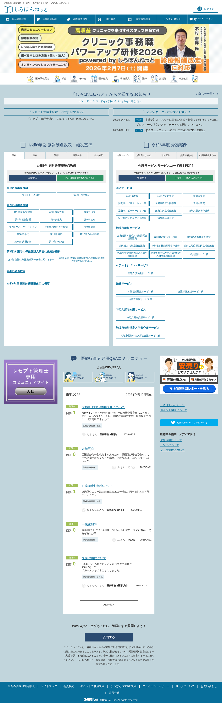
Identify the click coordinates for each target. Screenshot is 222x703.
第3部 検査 (89, 212)
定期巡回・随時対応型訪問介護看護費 (132, 237)
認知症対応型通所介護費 (132, 245)
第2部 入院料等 (81, 195)
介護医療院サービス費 (140, 299)
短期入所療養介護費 (199, 210)
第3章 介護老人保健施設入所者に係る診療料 (33, 251)
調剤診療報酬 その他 (93, 577)
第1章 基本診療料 (17, 188)
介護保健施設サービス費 (190, 291)
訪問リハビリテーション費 (132, 203)
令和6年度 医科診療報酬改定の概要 (28, 283)
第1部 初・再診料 (31, 195)
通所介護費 (199, 203)
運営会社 (114, 692)
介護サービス (123, 155)
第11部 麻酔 (56, 234)
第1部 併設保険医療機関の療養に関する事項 (31, 259)
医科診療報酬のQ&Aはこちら (80, 178)
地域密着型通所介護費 (199, 237)
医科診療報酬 (19, 19)
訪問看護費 (199, 196)
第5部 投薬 (56, 219)
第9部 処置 (89, 227)
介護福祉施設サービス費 (140, 291)
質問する (32, 178)
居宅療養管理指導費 (165, 203)
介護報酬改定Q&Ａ (208, 155)
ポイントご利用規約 (92, 686)
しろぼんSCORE (172, 19)
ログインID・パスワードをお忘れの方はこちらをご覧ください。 (111, 101)
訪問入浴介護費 (166, 196)
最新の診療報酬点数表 (21, 686)
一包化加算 (89, 524)
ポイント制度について (173, 410)
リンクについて (169, 445)
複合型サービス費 (199, 254)
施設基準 (110, 19)
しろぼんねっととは (172, 405)
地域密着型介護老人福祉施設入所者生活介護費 (166, 254)
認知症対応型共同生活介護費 (199, 245)
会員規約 (68, 686)
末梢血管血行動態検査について (103, 407)
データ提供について (172, 450)
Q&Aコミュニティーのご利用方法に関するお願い (175, 130)
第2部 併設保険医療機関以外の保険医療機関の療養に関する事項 (81, 260)
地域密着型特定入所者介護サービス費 (140, 335)
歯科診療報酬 (50, 19)
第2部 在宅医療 (56, 212)
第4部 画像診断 (23, 219)
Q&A (204, 19)
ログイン (205, 8)
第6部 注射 (89, 219)
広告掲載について (171, 440)
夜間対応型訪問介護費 (165, 237)
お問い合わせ (209, 686)
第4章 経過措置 (16, 271)
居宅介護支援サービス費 (140, 273)
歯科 (35, 155)
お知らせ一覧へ (205, 93)
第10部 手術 (23, 234)
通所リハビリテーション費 (132, 210)
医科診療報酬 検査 (92, 426)
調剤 (56, 155)
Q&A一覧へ (109, 604)
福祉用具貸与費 (166, 218)
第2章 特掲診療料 (17, 205)
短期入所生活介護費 (165, 210)
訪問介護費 (132, 196)
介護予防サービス (144, 155)
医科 (14, 155)
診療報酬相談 (143, 19)
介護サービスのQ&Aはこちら (189, 178)
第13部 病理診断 (23, 241)
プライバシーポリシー (155, 686)
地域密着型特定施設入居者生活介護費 (132, 254)
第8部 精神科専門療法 (56, 227)
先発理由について (94, 558)
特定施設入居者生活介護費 (132, 218)
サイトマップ (49, 686)
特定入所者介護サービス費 (140, 317)
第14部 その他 (56, 241)
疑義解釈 (98, 155)
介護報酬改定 (186, 155)
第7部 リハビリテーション (23, 227)
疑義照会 (88, 449)
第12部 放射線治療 (89, 234)
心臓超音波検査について (99, 485)
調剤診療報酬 (80, 19)
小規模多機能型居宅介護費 (166, 245)
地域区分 (165, 155)
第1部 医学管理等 (23, 212)
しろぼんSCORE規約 (123, 686)
